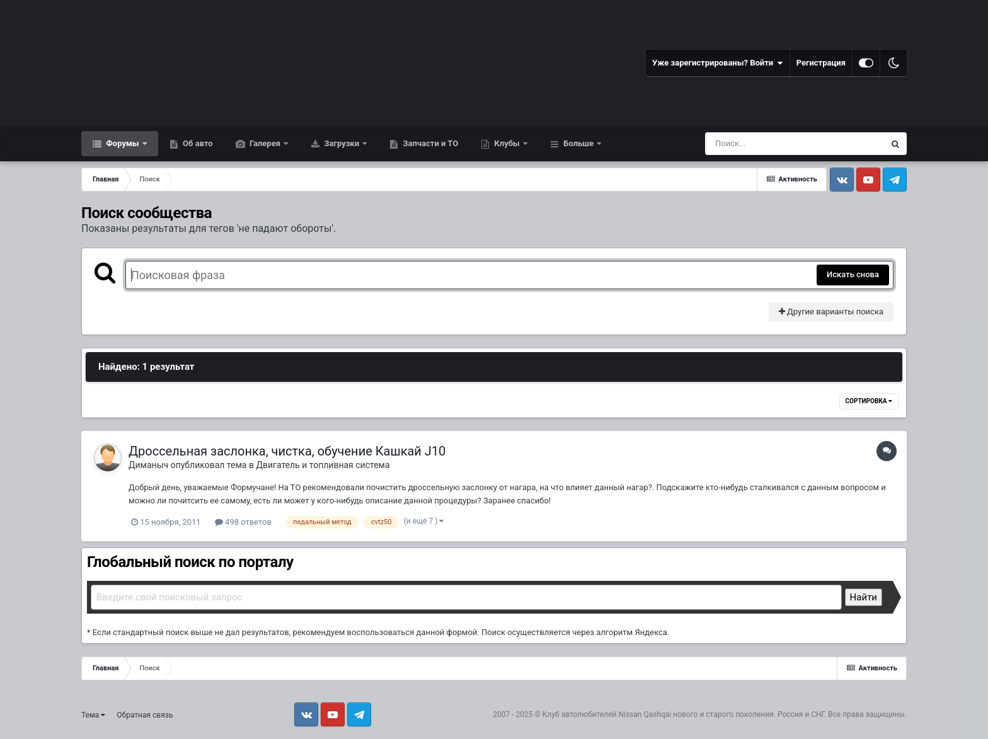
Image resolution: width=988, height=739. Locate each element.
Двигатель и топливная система (322, 465)
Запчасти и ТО (429, 143)
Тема (93, 715)
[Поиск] (771, 143)
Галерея (265, 143)
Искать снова (853, 274)
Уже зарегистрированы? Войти (717, 63)
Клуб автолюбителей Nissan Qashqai (607, 714)
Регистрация (821, 62)
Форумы (122, 143)
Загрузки (341, 143)
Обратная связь (145, 715)
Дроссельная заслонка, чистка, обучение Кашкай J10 (287, 451)
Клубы (507, 143)
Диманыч (148, 465)
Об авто (197, 143)
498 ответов (243, 522)
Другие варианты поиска (831, 311)
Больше (578, 143)
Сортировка (869, 401)
